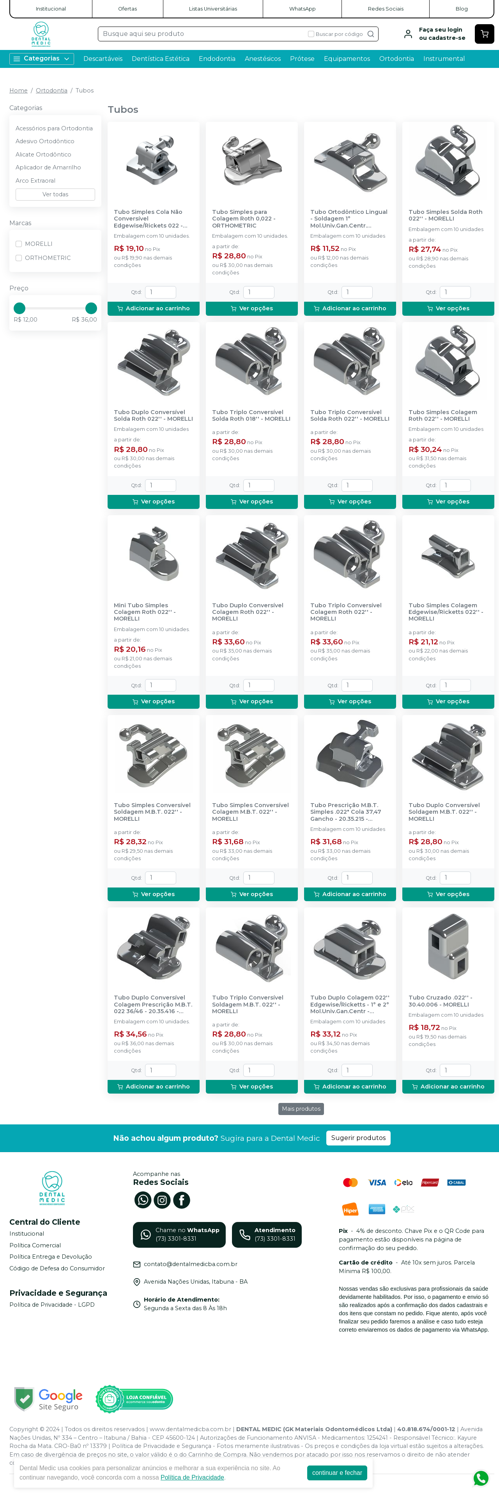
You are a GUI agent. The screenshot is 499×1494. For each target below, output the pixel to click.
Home (18, 90)
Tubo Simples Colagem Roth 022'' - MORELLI (443, 415)
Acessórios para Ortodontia (54, 128)
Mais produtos (301, 1108)
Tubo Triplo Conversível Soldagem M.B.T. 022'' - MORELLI (247, 1004)
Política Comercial (35, 1245)
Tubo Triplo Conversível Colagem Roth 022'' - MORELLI (346, 612)
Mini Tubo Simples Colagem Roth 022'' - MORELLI (145, 612)
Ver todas (55, 194)
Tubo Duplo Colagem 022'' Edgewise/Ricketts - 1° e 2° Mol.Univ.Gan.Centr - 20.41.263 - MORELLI (349, 1004)
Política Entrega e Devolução (50, 1257)
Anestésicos (263, 58)
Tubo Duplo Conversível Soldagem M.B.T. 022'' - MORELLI (444, 812)
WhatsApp (302, 9)
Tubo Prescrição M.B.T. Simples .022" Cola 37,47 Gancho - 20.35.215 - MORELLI (345, 812)
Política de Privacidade (192, 1477)
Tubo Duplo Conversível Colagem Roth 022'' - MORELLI (247, 612)
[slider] (19, 308)
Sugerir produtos (358, 1138)
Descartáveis (102, 58)
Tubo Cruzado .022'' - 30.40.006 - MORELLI (440, 1001)
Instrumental (444, 58)
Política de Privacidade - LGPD (52, 1304)
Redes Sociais (385, 9)
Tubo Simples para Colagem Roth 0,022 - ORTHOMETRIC (244, 219)
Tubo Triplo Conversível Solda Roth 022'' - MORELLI (349, 415)
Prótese (302, 58)
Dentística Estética (160, 58)
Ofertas (127, 9)
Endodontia (217, 58)
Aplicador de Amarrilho (48, 167)
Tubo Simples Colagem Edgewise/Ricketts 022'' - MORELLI (446, 612)
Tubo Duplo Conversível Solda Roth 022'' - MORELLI (153, 415)
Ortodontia (396, 58)
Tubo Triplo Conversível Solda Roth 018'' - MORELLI (251, 415)
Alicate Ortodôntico (43, 154)
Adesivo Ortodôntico (45, 141)
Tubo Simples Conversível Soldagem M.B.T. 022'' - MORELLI (152, 812)
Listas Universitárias (213, 9)
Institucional (51, 9)
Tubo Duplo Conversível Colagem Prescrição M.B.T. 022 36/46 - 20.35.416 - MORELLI (153, 1004)
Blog (462, 9)
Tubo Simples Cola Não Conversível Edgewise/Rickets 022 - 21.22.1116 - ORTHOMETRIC (152, 219)
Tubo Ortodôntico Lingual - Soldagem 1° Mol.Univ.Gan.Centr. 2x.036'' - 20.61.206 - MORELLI (349, 219)
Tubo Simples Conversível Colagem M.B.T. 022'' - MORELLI (250, 812)
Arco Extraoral (35, 180)
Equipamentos (347, 58)
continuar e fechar (337, 1472)
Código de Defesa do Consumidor (57, 1268)
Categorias (42, 59)
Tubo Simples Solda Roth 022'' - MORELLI (446, 215)
